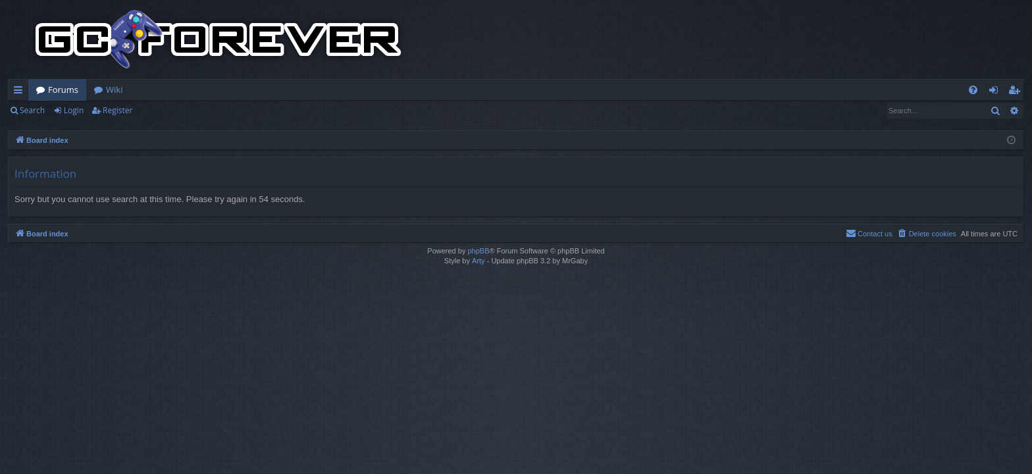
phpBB (478, 251)
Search (32, 110)
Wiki (114, 89)
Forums (63, 89)
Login (74, 110)
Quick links (20, 92)
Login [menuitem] (996, 92)
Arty (478, 261)
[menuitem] (973, 90)
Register (117, 110)
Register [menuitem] (1017, 92)
